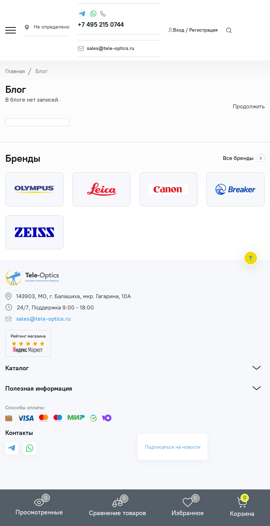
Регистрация (203, 30)
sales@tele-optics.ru (110, 48)
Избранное (188, 513)
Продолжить (249, 106)
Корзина (242, 514)
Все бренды (244, 158)
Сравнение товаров (117, 513)
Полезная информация (38, 388)
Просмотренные (39, 512)
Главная (15, 71)
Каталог (17, 368)
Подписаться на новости (172, 447)
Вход (176, 30)
